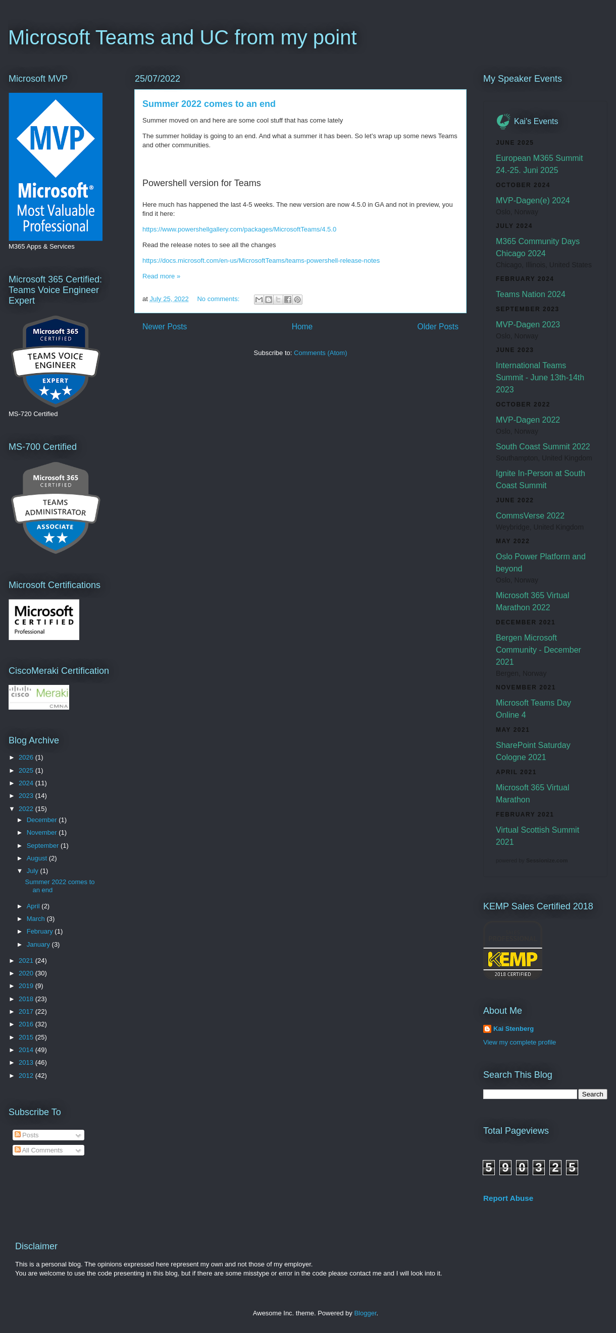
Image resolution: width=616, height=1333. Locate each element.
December (43, 820)
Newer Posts (164, 326)
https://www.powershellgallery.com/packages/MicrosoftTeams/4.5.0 (239, 229)
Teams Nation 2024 (531, 294)
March (37, 918)
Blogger (365, 1313)
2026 (27, 757)
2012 (27, 1075)
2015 (27, 1037)
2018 (27, 999)
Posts (27, 1135)
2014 (27, 1050)
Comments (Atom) (320, 353)
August (38, 858)
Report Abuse (508, 1198)
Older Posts (438, 326)
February (41, 931)
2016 (27, 1024)
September (44, 845)
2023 (27, 795)
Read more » (161, 276)
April (34, 906)
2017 (27, 1011)
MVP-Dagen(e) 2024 (533, 200)
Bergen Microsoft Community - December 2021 (538, 649)
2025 (27, 770)
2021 (27, 960)
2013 (27, 1062)
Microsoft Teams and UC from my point (182, 37)
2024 (27, 783)
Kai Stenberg (513, 1028)
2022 (27, 809)
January (39, 944)
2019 (27, 986)
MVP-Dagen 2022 (528, 420)
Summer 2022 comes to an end (209, 104)
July (33, 871)
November (43, 832)
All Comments (39, 1150)
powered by (532, 860)
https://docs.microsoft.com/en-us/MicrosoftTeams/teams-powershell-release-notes (261, 260)
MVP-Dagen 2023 (528, 324)
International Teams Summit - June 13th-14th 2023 (540, 377)
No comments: (219, 299)
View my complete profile (519, 1042)
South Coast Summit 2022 (543, 446)
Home (302, 326)
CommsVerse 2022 (530, 515)
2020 (27, 973)
